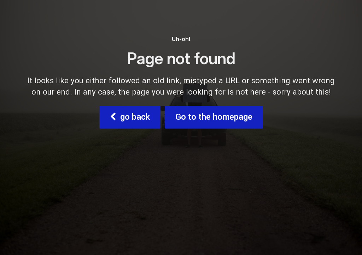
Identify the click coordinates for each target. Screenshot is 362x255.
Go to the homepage (213, 117)
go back (130, 117)
